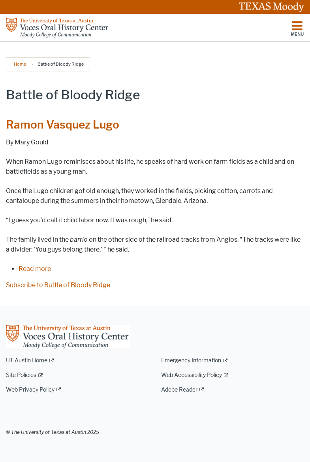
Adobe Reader (179, 389)
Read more (35, 269)
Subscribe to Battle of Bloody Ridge (58, 285)
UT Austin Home (26, 360)
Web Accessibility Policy (191, 375)
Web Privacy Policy (30, 389)
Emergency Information (191, 360)
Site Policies (21, 375)
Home (20, 64)
